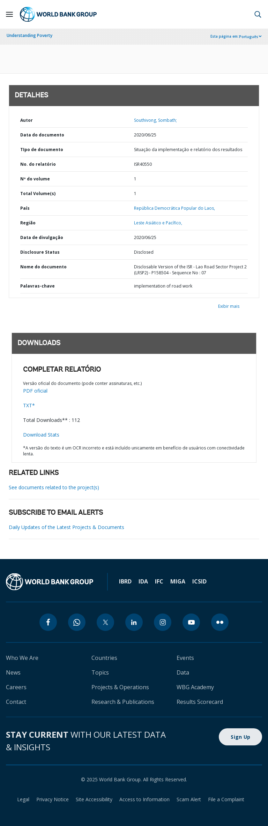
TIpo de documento (41, 149)
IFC (159, 581)
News (13, 672)
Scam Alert (189, 799)
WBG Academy (195, 687)
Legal (23, 799)
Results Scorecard (200, 702)
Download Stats (41, 434)
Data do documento (42, 135)
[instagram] (162, 622)
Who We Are (22, 658)
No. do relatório (38, 164)
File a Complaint (226, 799)
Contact (16, 702)
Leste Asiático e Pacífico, (158, 223)
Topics (100, 672)
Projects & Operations (120, 687)
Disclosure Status (40, 252)
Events (185, 658)
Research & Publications (122, 702)
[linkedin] (134, 622)
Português (248, 36)
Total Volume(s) (37, 193)
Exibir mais (228, 306)
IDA (143, 581)
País (25, 208)
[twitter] (105, 622)
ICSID (199, 581)
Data (183, 672)
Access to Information (144, 799)
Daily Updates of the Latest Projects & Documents (66, 527)
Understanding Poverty (29, 35)
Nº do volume (35, 179)
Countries (104, 658)
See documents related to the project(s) (54, 487)
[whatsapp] (76, 622)
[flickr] (220, 622)
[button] (258, 14)
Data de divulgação (41, 237)
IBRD (125, 581)
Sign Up (240, 737)
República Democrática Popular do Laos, (174, 208)
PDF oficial (35, 390)
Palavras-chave (37, 286)
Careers (16, 687)
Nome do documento (43, 267)
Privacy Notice (52, 799)
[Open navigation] (9, 14)
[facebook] (48, 622)
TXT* (29, 405)
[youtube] (191, 622)
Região (28, 223)
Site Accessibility (94, 799)
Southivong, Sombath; (155, 120)
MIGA (177, 581)
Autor (26, 120)
